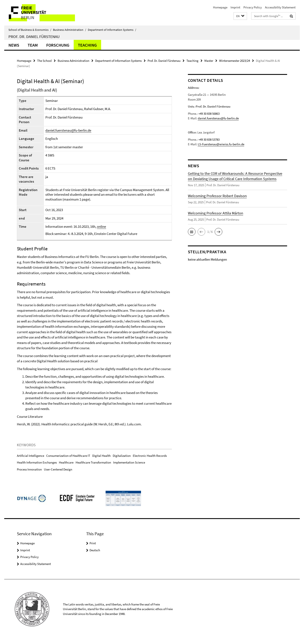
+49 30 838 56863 (209, 114)
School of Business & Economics (29, 29)
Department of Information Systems (112, 29)
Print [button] (93, 543)
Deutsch (95, 550)
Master (208, 61)
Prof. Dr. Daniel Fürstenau (34, 36)
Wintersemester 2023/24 (234, 61)
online (101, 226)
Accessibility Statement (280, 7)
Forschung (57, 45)
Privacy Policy (252, 7)
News (13, 45)
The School (44, 61)
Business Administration (69, 29)
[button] (240, 16)
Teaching (87, 45)
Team (33, 45)
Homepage (220, 7)
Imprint (235, 7)
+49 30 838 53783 (209, 140)
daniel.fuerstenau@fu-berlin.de (68, 130)
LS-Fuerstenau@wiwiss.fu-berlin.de (221, 144)
